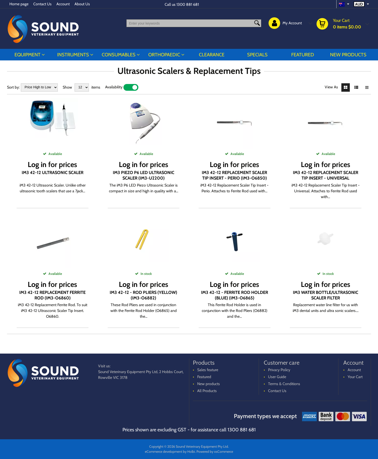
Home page (18, 4)
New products (348, 55)
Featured (302, 55)
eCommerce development (163, 451)
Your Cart (355, 377)
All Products (207, 390)
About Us (82, 4)
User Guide (277, 377)
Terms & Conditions (284, 383)
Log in (37, 164)
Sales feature (207, 370)
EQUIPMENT (27, 55)
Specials (257, 55)
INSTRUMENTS (73, 55)
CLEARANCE (211, 55)
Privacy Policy (279, 370)
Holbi (191, 451)
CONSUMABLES (118, 55)
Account (63, 4)
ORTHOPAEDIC (164, 55)
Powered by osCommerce (214, 451)
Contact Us (42, 4)
